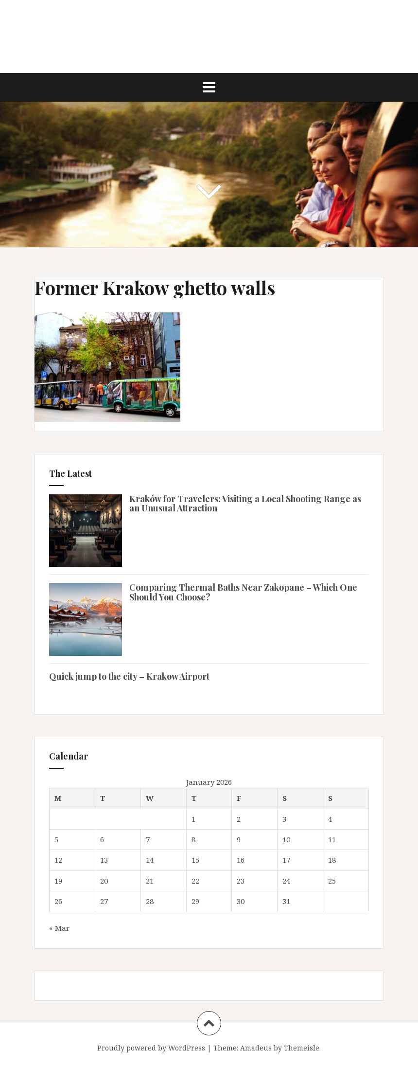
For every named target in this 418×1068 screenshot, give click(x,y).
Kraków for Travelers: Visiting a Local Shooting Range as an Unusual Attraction (245, 503)
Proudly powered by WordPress (151, 1047)
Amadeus (256, 1047)
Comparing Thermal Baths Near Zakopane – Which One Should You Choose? (243, 592)
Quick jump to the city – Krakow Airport (129, 676)
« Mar (59, 928)
